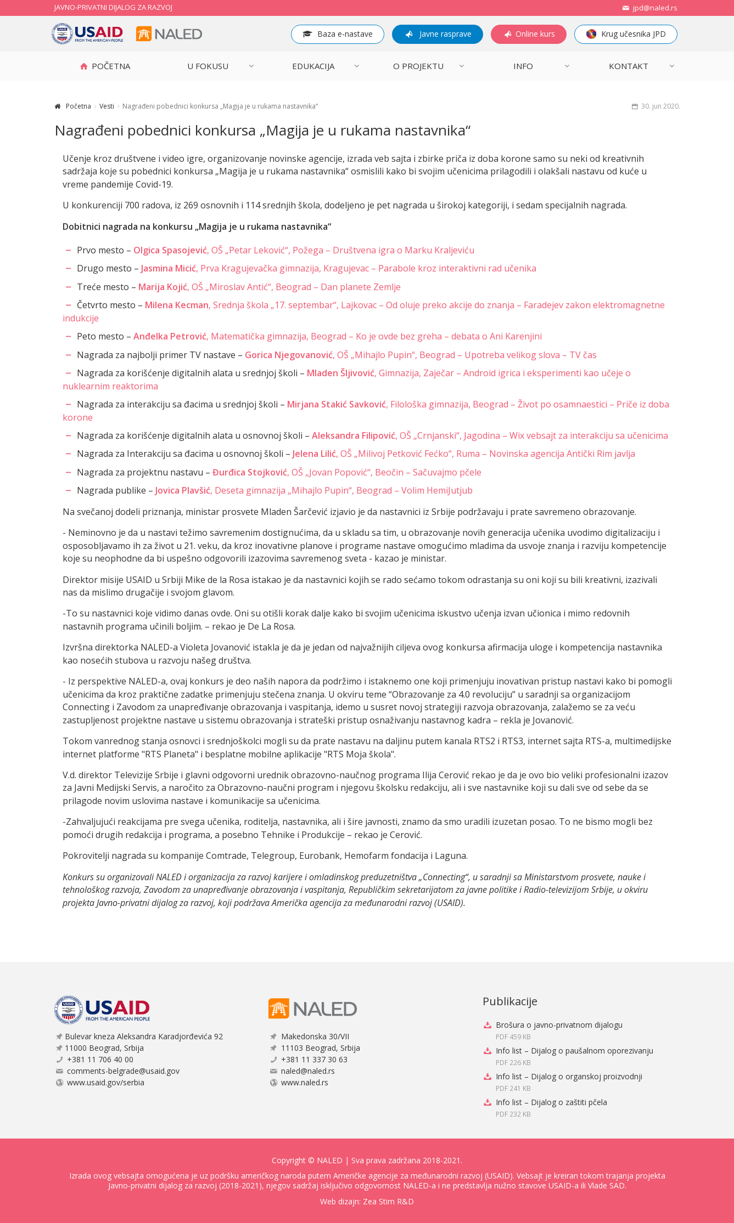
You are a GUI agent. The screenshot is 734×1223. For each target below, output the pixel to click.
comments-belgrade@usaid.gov (123, 1071)
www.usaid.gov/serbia (105, 1082)
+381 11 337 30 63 (314, 1059)
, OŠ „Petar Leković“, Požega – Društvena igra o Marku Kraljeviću (303, 250)
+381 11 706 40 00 (100, 1059)
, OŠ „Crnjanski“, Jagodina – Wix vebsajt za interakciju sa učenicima (490, 435)
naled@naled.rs (308, 1071)
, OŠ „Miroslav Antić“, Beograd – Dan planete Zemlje (269, 287)
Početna (78, 106)
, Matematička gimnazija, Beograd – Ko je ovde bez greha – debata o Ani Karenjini (337, 336)
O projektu (418, 65)
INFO (523, 65)
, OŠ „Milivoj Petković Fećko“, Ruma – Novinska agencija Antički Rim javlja (464, 454)
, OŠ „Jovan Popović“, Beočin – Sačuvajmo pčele (346, 472)
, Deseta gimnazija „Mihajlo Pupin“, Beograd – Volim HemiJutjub (314, 490)
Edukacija (313, 65)
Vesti (106, 106)
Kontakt (628, 65)
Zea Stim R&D (388, 1201)
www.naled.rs (304, 1082)
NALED (330, 1160)
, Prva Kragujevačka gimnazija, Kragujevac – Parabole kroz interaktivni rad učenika (338, 268)
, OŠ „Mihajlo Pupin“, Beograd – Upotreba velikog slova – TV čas (421, 355)
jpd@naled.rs (649, 8)
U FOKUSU (207, 65)
